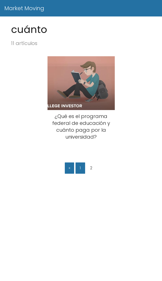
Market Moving (24, 8)
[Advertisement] (81, 240)
